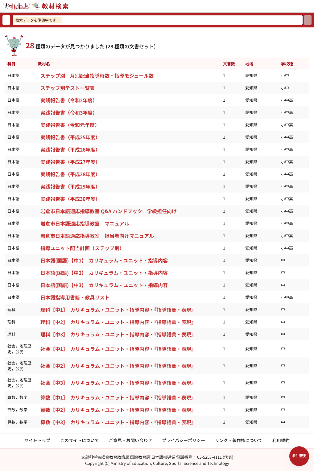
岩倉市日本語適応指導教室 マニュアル (84, 223)
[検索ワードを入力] (158, 20)
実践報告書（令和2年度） (68, 100)
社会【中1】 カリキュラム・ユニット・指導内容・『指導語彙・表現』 (118, 348)
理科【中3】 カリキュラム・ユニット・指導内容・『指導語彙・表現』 (118, 334)
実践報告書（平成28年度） (70, 174)
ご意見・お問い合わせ (130, 440)
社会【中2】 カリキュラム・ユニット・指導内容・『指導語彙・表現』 (118, 365)
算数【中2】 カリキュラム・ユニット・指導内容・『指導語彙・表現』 (118, 409)
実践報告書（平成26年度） (70, 149)
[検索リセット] (6, 20)
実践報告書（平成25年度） (70, 137)
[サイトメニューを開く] (311, 6)
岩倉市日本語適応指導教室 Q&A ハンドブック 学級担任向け (108, 211)
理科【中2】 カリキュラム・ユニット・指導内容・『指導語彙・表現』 (118, 322)
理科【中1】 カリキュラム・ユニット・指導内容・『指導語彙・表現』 (118, 309)
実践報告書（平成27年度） (70, 161)
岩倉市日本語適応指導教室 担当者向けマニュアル (97, 235)
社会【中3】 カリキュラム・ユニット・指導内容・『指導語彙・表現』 (118, 382)
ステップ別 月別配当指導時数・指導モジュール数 (97, 75)
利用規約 (281, 440)
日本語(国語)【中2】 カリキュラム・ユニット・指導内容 (104, 272)
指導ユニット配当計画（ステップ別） (82, 248)
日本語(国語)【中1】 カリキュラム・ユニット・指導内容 (104, 260)
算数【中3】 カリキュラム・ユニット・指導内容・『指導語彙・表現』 (118, 422)
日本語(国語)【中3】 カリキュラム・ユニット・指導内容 (104, 285)
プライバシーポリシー (183, 440)
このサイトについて (79, 440)
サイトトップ (37, 440)
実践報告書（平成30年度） (70, 198)
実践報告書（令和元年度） (70, 124)
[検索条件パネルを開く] (299, 456)
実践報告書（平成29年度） (70, 186)
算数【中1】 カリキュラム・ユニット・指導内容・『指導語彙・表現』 (118, 397)
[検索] (308, 20)
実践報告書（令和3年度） (68, 112)
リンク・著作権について (238, 440)
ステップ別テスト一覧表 (67, 87)
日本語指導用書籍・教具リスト (74, 297)
